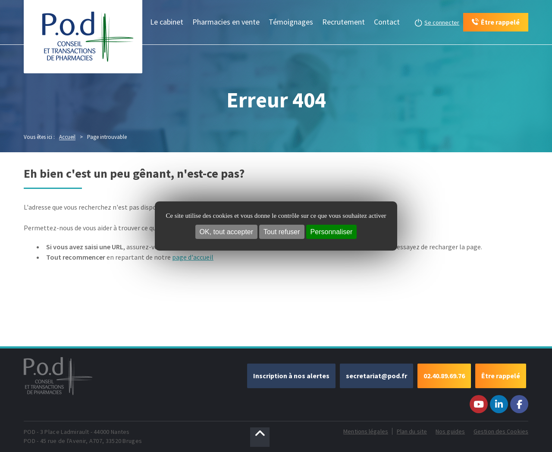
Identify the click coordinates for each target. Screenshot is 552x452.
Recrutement (343, 22)
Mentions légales (365, 431)
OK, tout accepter (227, 231)
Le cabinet (166, 22)
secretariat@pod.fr (376, 375)
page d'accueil (192, 257)
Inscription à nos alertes (291, 375)
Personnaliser (331, 231)
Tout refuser (281, 231)
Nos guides (450, 431)
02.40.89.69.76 (444, 375)
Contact (387, 22)
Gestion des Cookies (501, 431)
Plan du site (412, 431)
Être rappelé (500, 375)
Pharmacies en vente (226, 22)
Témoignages (291, 22)
